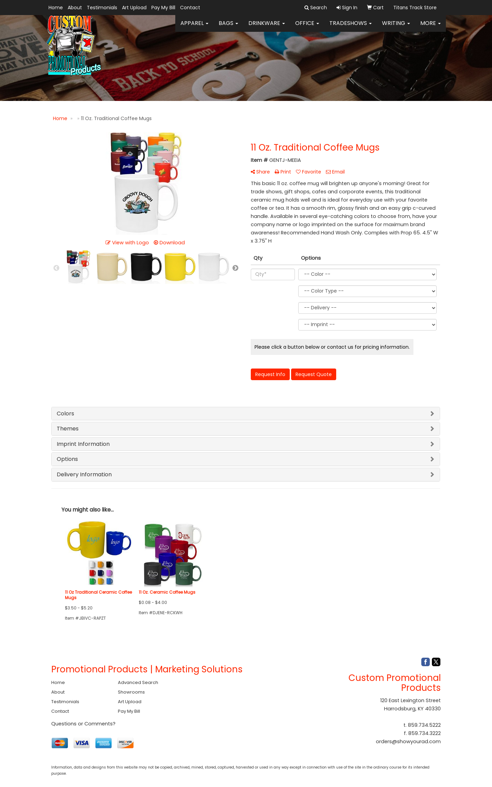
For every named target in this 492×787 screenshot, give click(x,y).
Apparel (194, 27)
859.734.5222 (424, 725)
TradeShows (350, 27)
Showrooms (131, 692)
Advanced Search (138, 682)
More (430, 27)
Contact (190, 7)
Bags (228, 27)
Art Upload (134, 7)
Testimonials (102, 7)
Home (56, 7)
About (75, 7)
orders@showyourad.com (408, 741)
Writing (396, 27)
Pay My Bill (163, 7)
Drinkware (266, 27)
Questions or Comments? (83, 723)
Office (307, 27)
